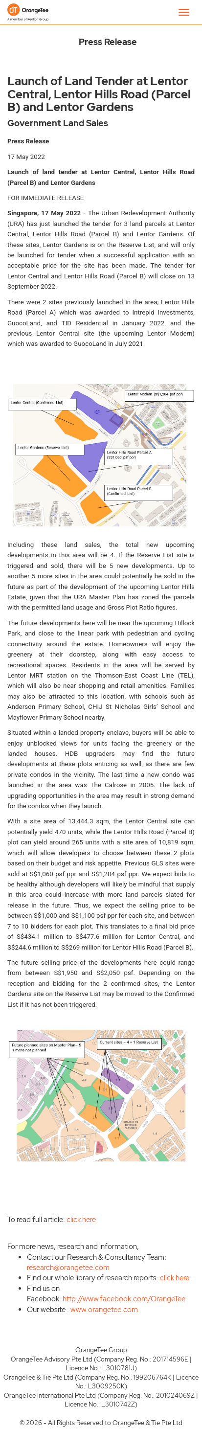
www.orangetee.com (104, 1310)
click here (81, 1220)
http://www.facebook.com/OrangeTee (124, 1299)
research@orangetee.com (68, 1267)
